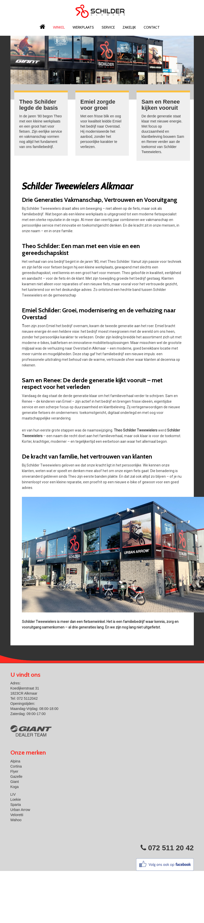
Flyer (14, 771)
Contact (152, 27)
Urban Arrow (20, 810)
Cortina (16, 766)
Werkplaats (83, 27)
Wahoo (16, 820)
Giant (14, 782)
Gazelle (16, 776)
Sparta (15, 805)
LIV (13, 794)
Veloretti (16, 815)
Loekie (15, 799)
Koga (14, 787)
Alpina (15, 761)
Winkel (59, 27)
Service (108, 27)
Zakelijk (129, 27)
